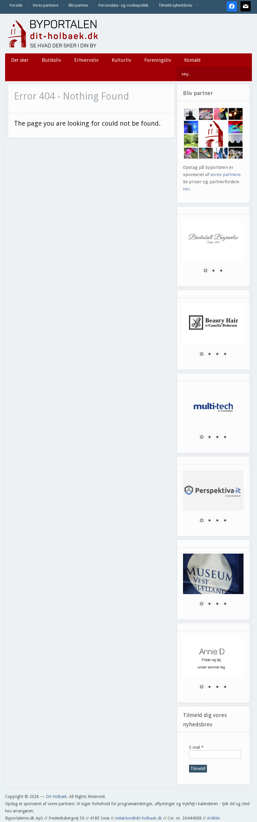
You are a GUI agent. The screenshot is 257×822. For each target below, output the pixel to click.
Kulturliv (121, 60)
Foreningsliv (157, 60)
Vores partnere (45, 5)
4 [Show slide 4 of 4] (225, 354)
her (186, 189)
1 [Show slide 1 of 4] (201, 354)
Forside (16, 5)
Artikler (213, 818)
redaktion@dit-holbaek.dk (138, 818)
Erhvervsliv (86, 60)
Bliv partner (78, 5)
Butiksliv (51, 60)
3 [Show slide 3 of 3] (221, 271)
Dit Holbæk (56, 796)
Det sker (20, 60)
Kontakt (192, 60)
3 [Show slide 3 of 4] (217, 354)
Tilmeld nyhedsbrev (175, 5)
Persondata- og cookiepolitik (123, 5)
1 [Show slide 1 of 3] (205, 271)
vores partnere (225, 174)
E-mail (196, 747)
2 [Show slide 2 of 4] (209, 354)
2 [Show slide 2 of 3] (213, 271)
